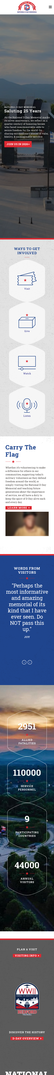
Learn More (18, 507)
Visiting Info (27, 955)
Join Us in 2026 (18, 144)
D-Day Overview (27, 1038)
